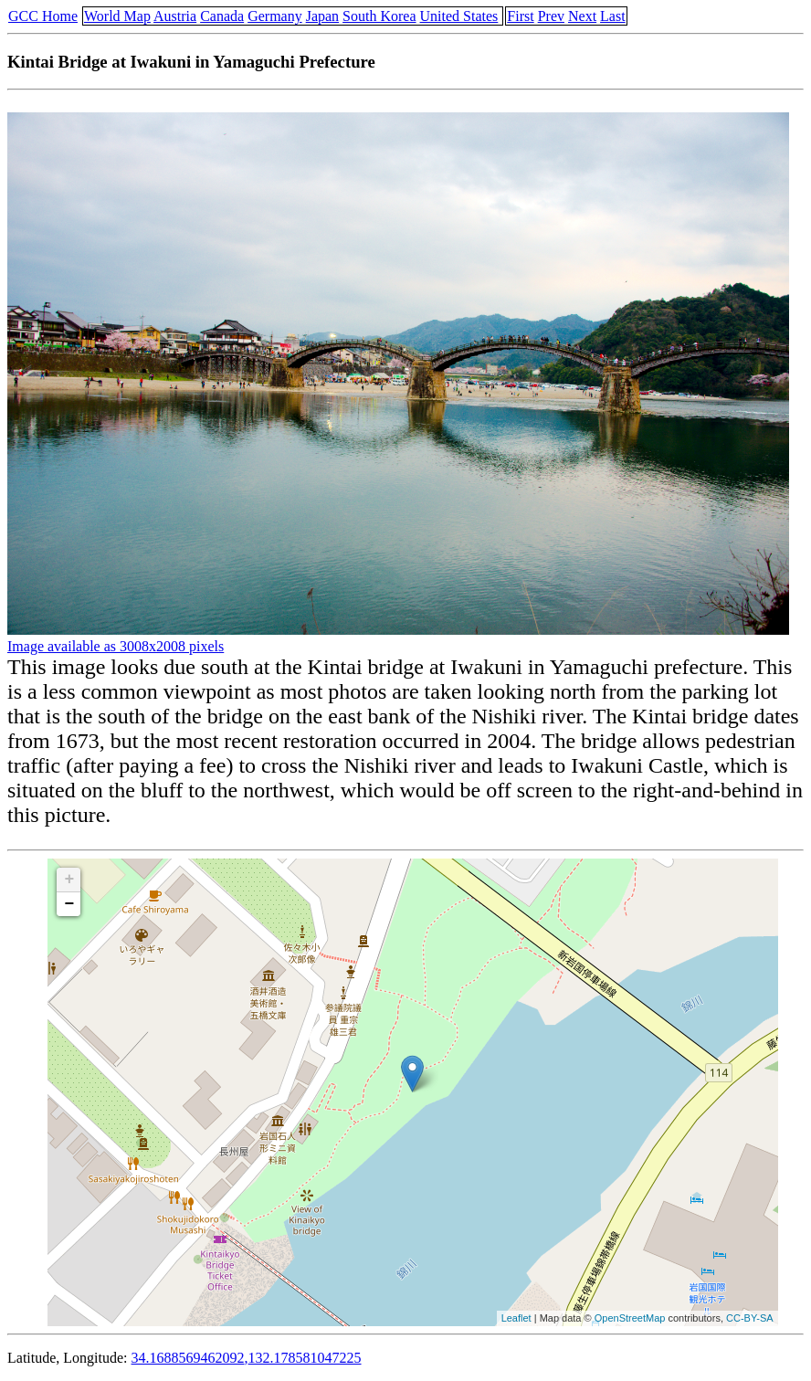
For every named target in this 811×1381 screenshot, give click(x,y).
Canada (222, 16)
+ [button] (69, 880)
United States (459, 16)
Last (613, 16)
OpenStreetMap (630, 1317)
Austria (174, 16)
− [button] (69, 904)
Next (582, 16)
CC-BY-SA (750, 1317)
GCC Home (43, 16)
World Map (117, 16)
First (520, 16)
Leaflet (516, 1317)
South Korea (379, 16)
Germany (275, 16)
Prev (551, 16)
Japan (322, 16)
